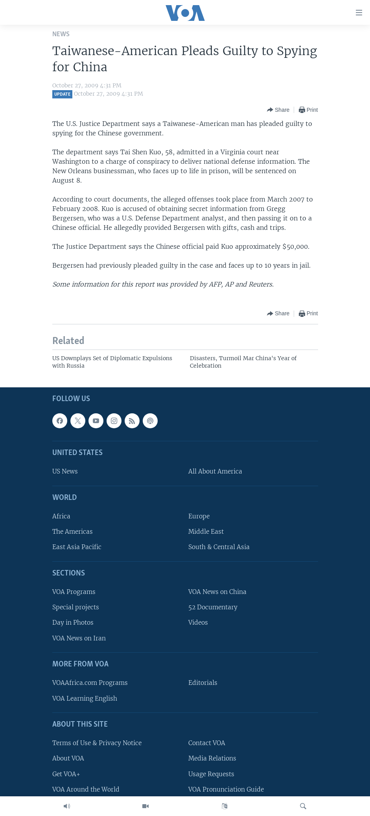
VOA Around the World (86, 789)
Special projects (75, 607)
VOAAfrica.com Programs (90, 682)
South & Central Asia (219, 547)
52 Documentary (212, 607)
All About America (215, 471)
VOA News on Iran (79, 638)
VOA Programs (74, 592)
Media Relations (212, 758)
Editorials (202, 682)
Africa (61, 516)
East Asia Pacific (76, 547)
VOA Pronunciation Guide (226, 789)
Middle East (206, 531)
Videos (198, 622)
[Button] (278, 110)
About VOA (68, 758)
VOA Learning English (84, 698)
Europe (199, 516)
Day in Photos (73, 622)
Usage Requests (211, 773)
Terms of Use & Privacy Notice (97, 743)
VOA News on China (217, 592)
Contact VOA (206, 743)
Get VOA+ (66, 773)
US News (65, 471)
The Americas (72, 531)
